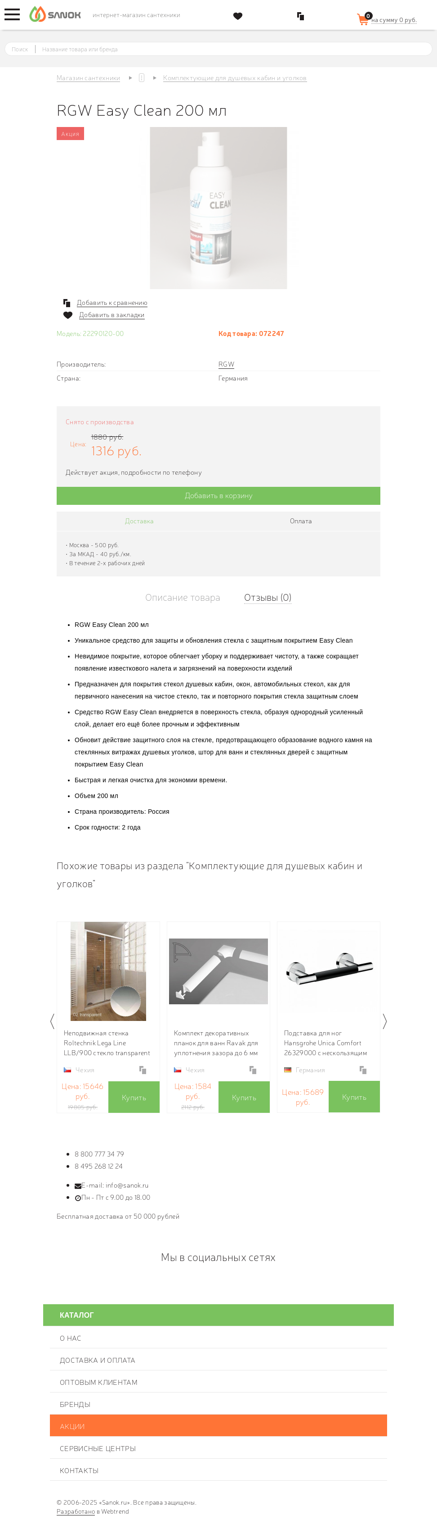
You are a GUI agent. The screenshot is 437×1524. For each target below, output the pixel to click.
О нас (71, 1338)
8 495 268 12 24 (99, 1165)
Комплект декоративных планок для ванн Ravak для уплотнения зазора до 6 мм (216, 1042)
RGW (226, 363)
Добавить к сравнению (112, 302)
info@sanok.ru (127, 1184)
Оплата (301, 520)
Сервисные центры (98, 1448)
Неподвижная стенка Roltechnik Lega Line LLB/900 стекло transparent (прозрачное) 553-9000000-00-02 (107, 1042)
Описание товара (182, 596)
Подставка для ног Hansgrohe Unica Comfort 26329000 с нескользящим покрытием (325, 1042)
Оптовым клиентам (99, 1382)
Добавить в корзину (219, 495)
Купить (134, 1097)
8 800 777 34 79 (100, 1153)
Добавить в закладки (112, 314)
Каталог (77, 1315)
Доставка (139, 520)
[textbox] (227, 49)
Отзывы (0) (268, 596)
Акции (72, 1426)
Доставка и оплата (97, 1360)
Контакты (79, 1470)
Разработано (76, 1511)
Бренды (75, 1404)
